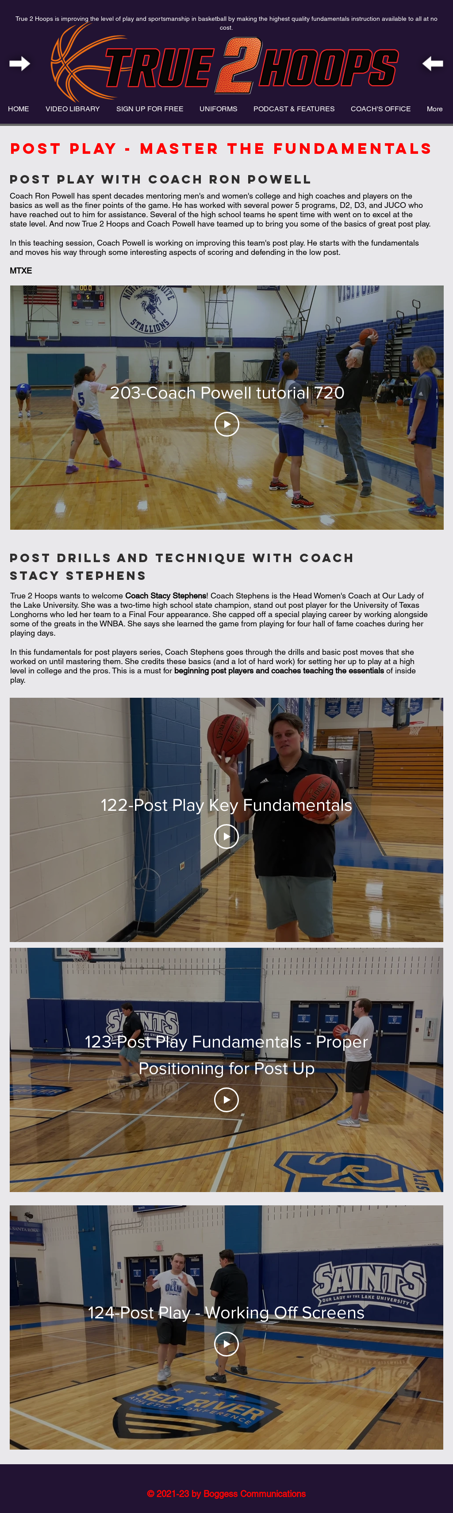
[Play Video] (227, 424)
